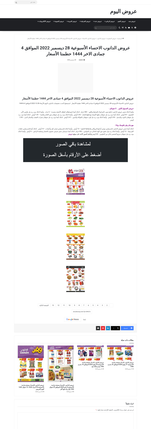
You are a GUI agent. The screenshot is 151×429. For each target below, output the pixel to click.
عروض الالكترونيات (44, 21)
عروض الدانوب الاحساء (89, 38)
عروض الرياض (110, 21)
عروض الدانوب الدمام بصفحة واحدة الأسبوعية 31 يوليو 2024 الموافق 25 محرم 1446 (121, 364)
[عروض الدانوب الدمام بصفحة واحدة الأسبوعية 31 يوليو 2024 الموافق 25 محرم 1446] (120, 353)
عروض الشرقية (85, 21)
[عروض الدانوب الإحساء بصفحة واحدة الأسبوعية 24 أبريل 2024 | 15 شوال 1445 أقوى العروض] (30, 364)
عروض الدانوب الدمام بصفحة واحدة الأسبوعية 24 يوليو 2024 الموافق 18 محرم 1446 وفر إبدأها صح (91, 364)
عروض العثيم (122, 21)
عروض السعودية (111, 38)
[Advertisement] (75, 78)
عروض (70, 134)
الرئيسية (120, 38)
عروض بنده (132, 21)
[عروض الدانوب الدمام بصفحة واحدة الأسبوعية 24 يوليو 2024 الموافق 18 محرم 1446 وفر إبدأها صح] (90, 353)
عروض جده (98, 21)
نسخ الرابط (65, 311)
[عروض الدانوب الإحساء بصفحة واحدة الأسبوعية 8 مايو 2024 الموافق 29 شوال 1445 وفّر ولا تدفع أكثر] (60, 364)
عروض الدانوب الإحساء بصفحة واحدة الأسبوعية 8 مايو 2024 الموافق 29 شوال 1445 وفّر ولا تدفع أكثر (61, 387)
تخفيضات (56, 103)
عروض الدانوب (101, 38)
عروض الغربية (72, 21)
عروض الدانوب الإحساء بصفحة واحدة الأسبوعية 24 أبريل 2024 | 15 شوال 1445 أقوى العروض (31, 387)
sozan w (81, 60)
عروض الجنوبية (59, 21)
